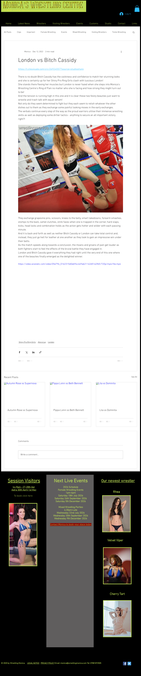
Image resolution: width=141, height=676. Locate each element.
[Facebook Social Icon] (125, 663)
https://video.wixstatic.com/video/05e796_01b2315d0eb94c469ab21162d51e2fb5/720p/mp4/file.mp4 (69, 264)
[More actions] (121, 51)
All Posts (7, 32)
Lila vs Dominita (108, 410)
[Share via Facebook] (19, 352)
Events (64, 32)
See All (134, 377)
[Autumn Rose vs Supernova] (24, 393)
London (51, 342)
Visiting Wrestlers (99, 32)
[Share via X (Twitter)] (26, 352)
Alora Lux (42, 342)
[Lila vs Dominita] (116, 393)
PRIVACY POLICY (47, 663)
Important (31, 32)
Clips (19, 32)
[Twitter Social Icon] (129, 663)
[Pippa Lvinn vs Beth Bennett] (70, 393)
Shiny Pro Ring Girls (27, 342)
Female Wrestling (48, 32)
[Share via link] (40, 352)
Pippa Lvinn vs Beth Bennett (68, 410)
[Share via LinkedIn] (33, 352)
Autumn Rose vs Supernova (23, 410)
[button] (137, 8)
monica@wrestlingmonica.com (73, 663)
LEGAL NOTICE (33, 663)
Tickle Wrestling (119, 32)
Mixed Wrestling (79, 32)
